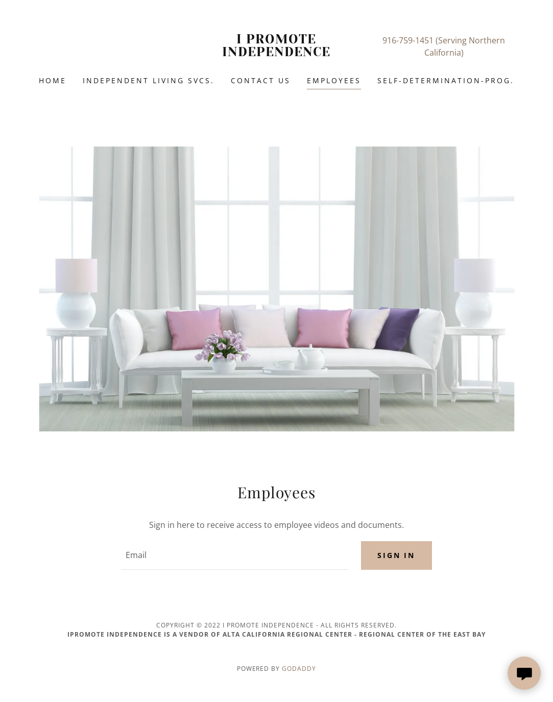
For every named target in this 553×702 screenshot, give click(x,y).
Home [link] (52, 80)
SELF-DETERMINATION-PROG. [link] (445, 80)
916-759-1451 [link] (408, 40)
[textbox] (235, 555)
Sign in (396, 555)
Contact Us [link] (261, 80)
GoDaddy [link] (299, 668)
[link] (276, 53)
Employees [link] (334, 80)
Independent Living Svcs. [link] (148, 80)
